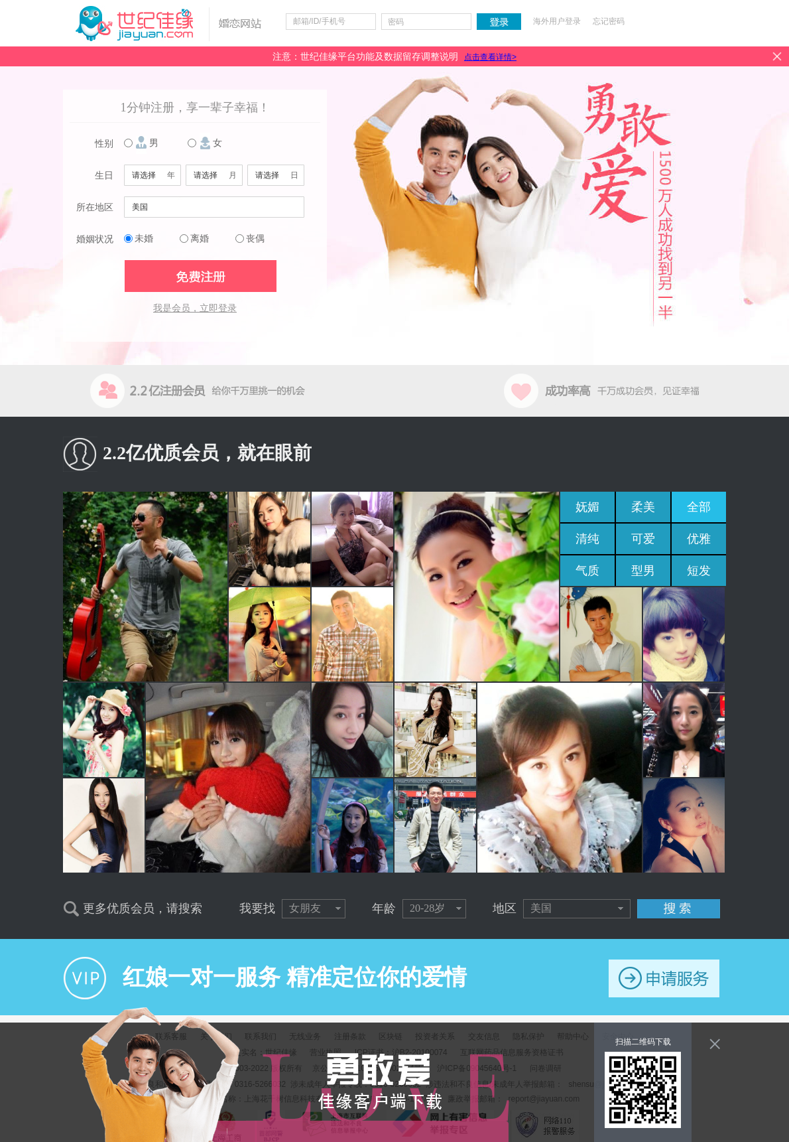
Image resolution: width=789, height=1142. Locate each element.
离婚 (199, 239)
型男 (643, 570)
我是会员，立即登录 (195, 308)
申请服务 (664, 978)
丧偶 (255, 239)
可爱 (643, 538)
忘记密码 (609, 21)
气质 (587, 570)
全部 (699, 507)
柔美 (643, 507)
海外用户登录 (557, 21)
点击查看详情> (490, 57)
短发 (699, 570)
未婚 (144, 239)
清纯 (587, 538)
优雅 (699, 538)
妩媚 (587, 507)
